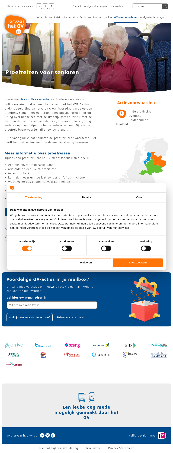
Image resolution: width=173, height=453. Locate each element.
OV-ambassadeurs (126, 17)
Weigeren (86, 262)
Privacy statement (71, 317)
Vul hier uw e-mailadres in (27, 297)
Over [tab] (139, 197)
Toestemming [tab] (33, 197)
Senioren (85, 17)
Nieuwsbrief (118, 6)
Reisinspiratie (62, 17)
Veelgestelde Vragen (153, 17)
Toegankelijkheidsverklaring (58, 448)
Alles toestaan (138, 262)
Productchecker (102, 17)
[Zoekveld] (147, 6)
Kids (75, 17)
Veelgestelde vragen (96, 6)
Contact (76, 6)
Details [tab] (86, 197)
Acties (48, 17)
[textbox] (52, 305)
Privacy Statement (121, 448)
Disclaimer (93, 448)
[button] (165, 6)
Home (39, 17)
